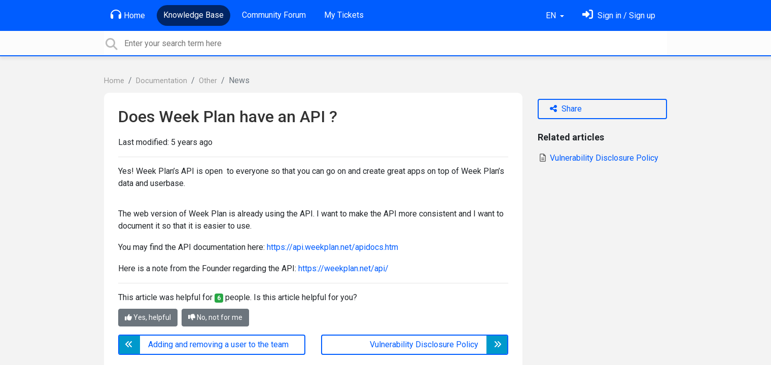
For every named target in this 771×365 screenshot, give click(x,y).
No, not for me (215, 317)
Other (208, 81)
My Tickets (344, 15)
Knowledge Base (193, 15)
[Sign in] (618, 15)
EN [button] (552, 15)
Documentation (161, 81)
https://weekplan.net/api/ (343, 268)
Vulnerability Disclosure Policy (598, 158)
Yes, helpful (148, 317)
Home (128, 14)
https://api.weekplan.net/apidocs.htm (332, 247)
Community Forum (274, 15)
